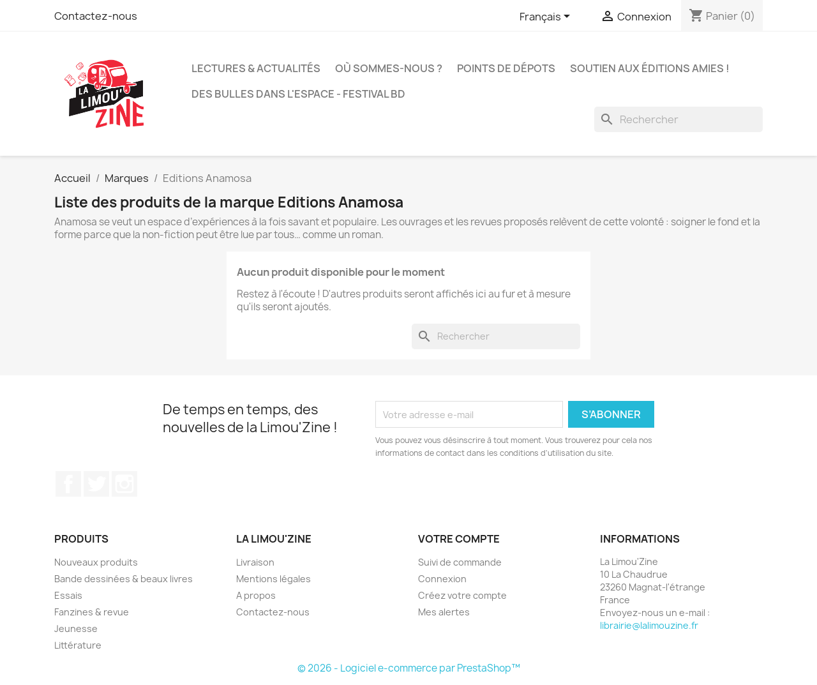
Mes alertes (444, 612)
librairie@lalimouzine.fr (649, 625)
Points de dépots (506, 68)
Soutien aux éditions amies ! (650, 68)
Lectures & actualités (255, 68)
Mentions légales (273, 579)
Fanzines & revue (91, 612)
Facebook (68, 484)
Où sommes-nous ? (388, 68)
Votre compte (459, 539)
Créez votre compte (462, 595)
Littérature (77, 645)
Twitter (96, 484)
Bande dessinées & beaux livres (123, 579)
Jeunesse (76, 628)
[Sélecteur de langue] (547, 17)
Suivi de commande (460, 562)
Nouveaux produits (96, 562)
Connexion (442, 579)
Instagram (124, 484)
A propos (256, 595)
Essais (68, 595)
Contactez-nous (95, 16)
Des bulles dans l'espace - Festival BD (298, 94)
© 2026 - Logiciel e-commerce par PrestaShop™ (408, 668)
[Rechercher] (678, 119)
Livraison (255, 562)
